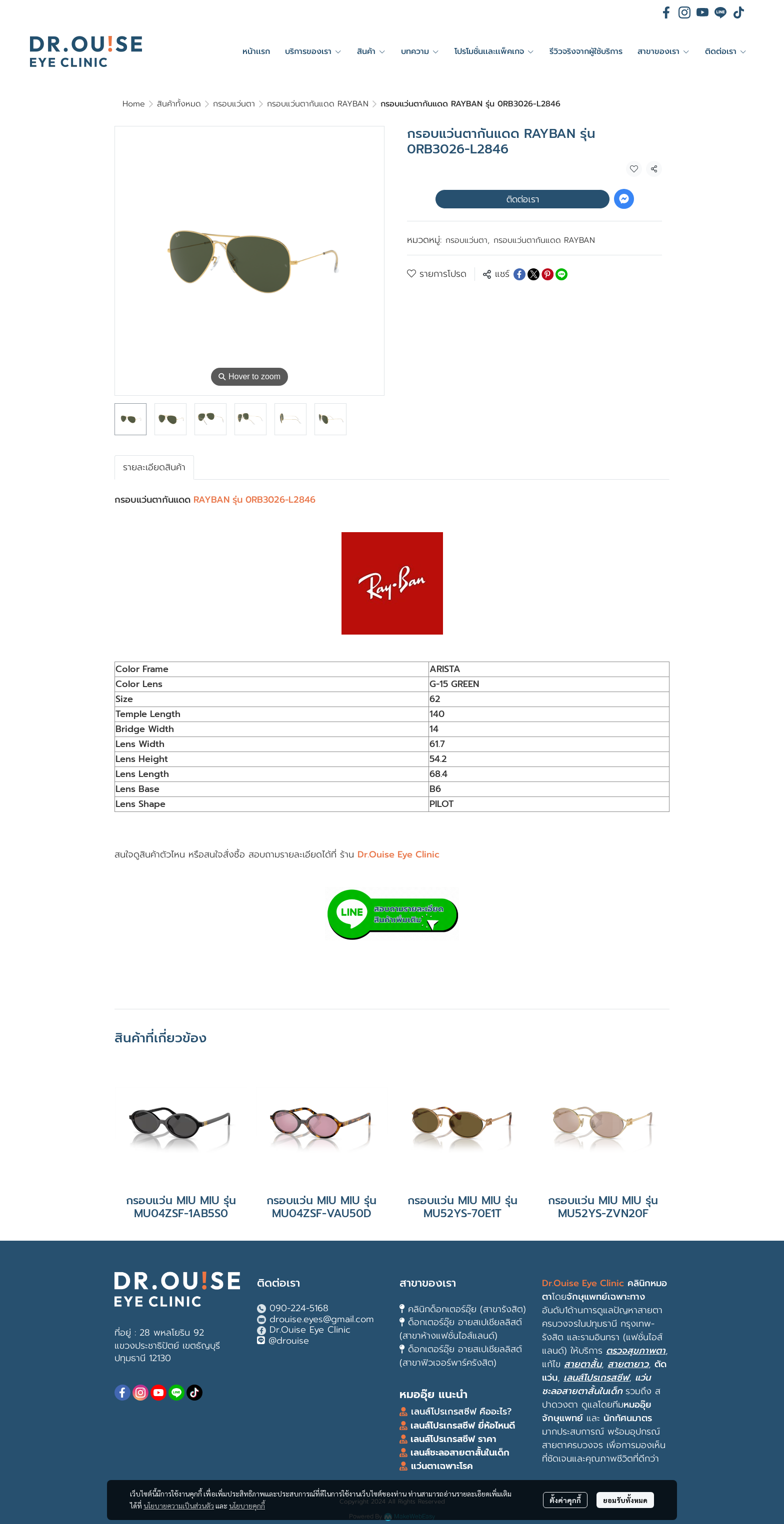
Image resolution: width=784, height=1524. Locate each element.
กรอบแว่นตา (234, 104)
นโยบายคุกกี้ (247, 1505)
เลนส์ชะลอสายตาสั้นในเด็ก (459, 1453)
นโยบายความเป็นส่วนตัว (179, 1505)
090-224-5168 (299, 1308)
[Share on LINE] (562, 274)
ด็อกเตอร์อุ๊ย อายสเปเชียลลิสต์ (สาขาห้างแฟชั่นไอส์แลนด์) (461, 1329)
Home (133, 104)
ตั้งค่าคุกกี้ (565, 1500)
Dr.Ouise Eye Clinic (310, 1330)
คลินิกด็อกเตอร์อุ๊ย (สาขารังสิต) (467, 1309)
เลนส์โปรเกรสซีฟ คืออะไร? (461, 1412)
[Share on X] (534, 274)
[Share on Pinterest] (548, 274)
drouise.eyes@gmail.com (322, 1319)
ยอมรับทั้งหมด (625, 1500)
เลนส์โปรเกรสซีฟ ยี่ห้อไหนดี (461, 1426)
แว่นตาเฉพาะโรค (442, 1466)
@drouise (288, 1341)
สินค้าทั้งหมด (179, 104)
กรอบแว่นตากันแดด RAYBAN (317, 104)
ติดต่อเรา (522, 199)
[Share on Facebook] (520, 274)
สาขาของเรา (428, 1283)
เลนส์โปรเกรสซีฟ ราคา (453, 1439)
